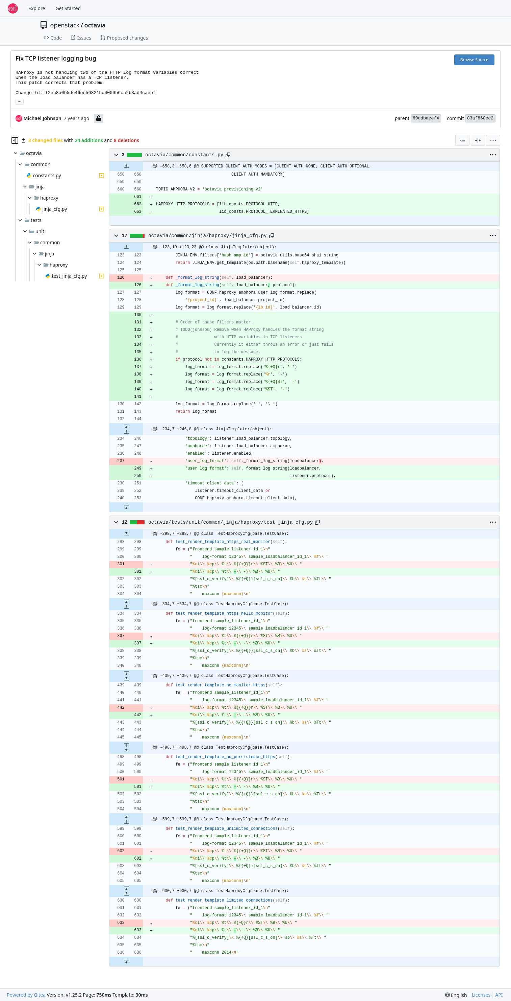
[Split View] (478, 140)
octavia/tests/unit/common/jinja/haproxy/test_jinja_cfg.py (230, 522)
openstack (65, 25)
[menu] (493, 140)
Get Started (68, 8)
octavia (94, 25)
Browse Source (474, 60)
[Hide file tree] (14, 140)
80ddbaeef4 (426, 118)
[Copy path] (228, 155)
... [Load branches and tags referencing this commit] (20, 101)
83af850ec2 (480, 118)
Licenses (481, 995)
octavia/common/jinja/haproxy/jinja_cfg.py (207, 235)
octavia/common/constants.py (184, 155)
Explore (36, 8)
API (499, 995)
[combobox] (462, 140)
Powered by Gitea (26, 995)
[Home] (12, 8)
